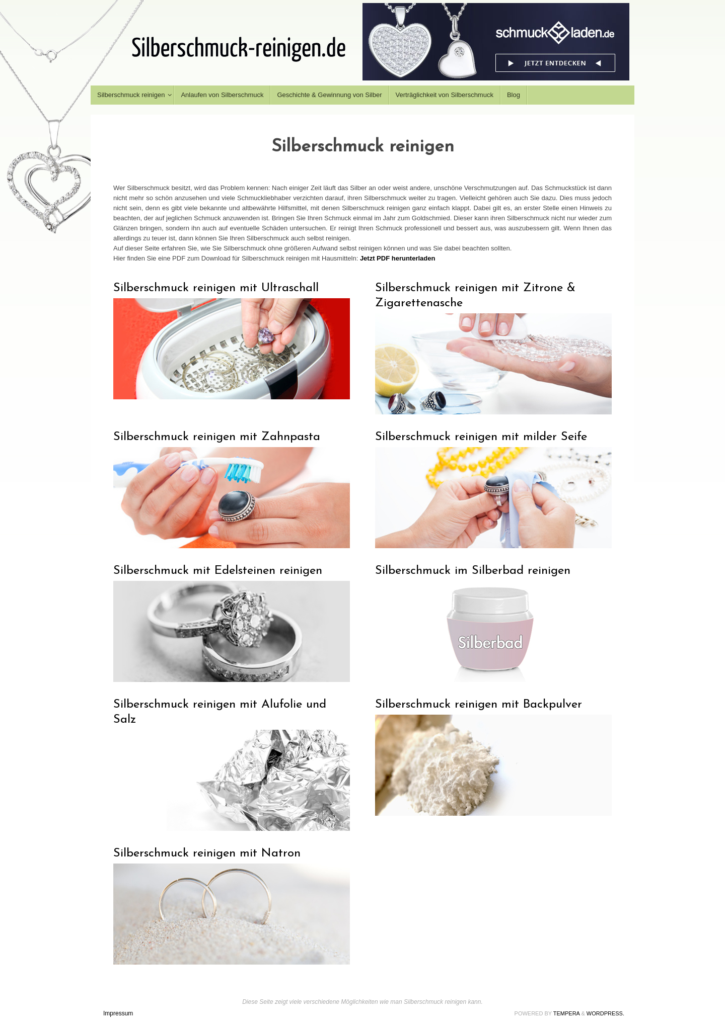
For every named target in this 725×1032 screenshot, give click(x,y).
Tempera (566, 1013)
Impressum (118, 1013)
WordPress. (605, 1013)
